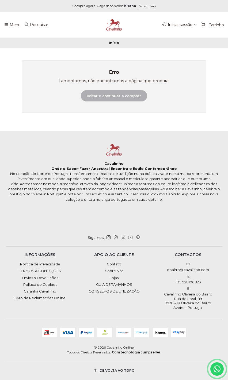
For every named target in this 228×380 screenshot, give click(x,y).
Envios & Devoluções (40, 278)
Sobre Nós (114, 271)
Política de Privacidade (40, 264)
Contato (114, 264)
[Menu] (12, 24)
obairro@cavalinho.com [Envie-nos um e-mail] (188, 267)
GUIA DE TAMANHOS (114, 284)
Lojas (114, 278)
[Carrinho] (212, 24)
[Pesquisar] (36, 24)
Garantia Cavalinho (40, 291)
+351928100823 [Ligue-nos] (188, 279)
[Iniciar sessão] (180, 24)
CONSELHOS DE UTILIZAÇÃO (114, 291)
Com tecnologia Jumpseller (136, 352)
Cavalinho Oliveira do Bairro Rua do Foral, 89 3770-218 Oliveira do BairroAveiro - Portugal (188, 298)
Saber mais (147, 6)
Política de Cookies (40, 284)
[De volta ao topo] (114, 370)
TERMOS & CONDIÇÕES (40, 271)
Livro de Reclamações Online (40, 298)
